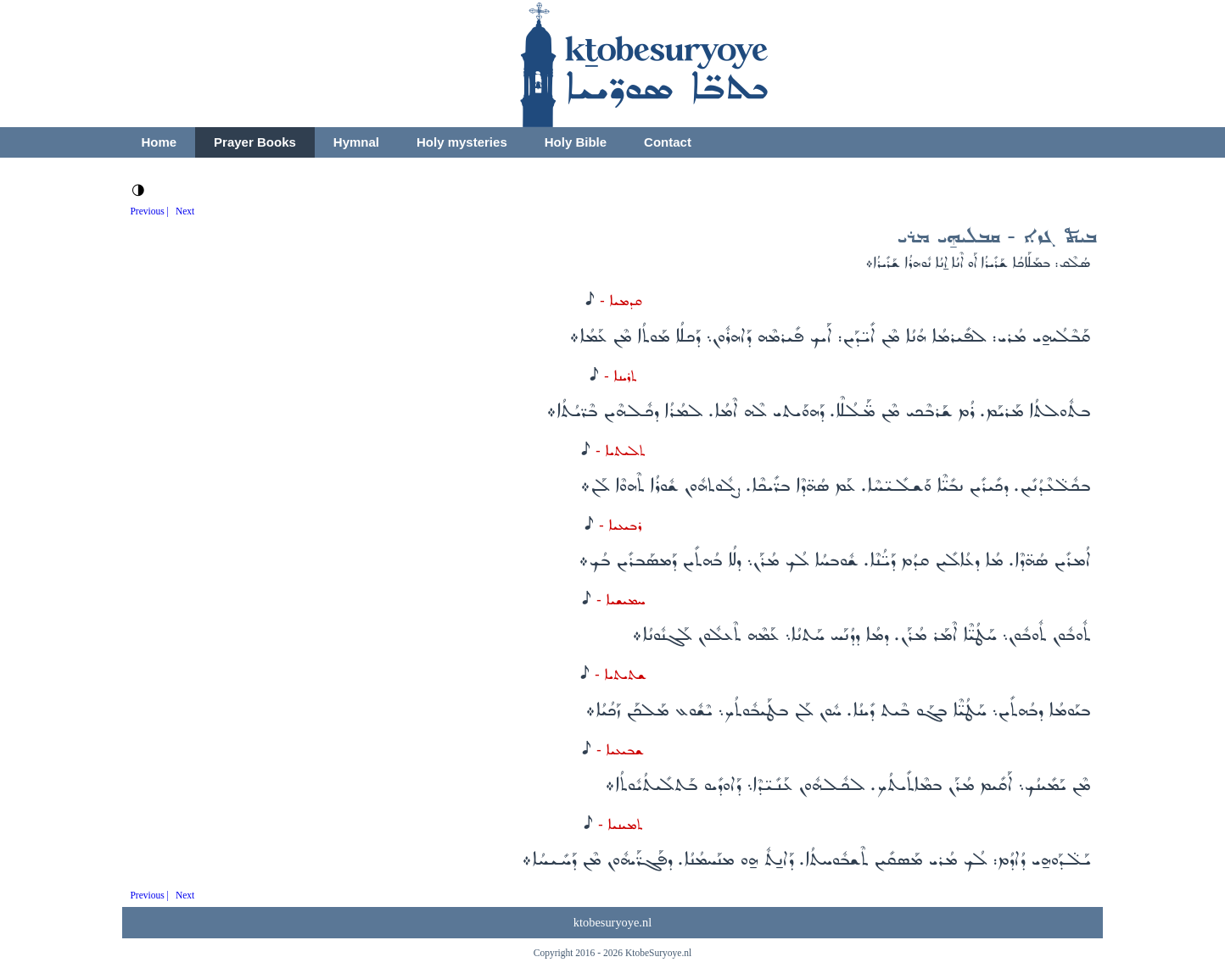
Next (185, 211)
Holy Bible (576, 142)
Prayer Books (255, 142)
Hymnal (356, 142)
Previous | (149, 211)
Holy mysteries (462, 142)
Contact (667, 142)
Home (158, 142)
